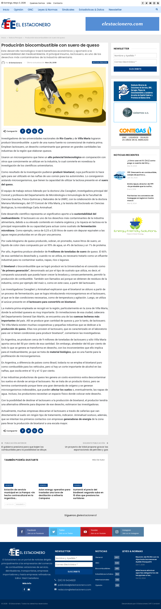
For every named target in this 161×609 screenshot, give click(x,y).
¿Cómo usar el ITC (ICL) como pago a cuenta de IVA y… (141, 161)
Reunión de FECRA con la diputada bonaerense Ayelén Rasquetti (147, 559)
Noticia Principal (100, 62)
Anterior (9, 504)
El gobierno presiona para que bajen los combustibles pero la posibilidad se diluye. (24, 448)
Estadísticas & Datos (91, 9)
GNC (30, 9)
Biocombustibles (102, 568)
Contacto (58, 3)
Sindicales (68, 9)
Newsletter (115, 9)
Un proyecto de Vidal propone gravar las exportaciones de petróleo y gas (86, 448)
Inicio (6, 9)
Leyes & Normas (47, 9)
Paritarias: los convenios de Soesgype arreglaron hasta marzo (140, 198)
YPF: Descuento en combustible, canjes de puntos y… (142, 173)
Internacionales (102, 579)
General (8, 485)
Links (49, 3)
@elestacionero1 (87, 515)
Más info (26, 583)
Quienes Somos (37, 3)
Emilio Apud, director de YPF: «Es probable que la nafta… (140, 185)
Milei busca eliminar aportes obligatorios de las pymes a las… (147, 573)
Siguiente (20, 504)
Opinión (18, 9)
